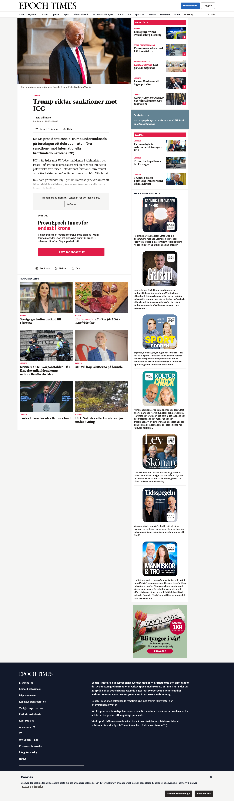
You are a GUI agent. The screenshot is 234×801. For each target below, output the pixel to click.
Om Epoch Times (28, 739)
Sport (66, 14)
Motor (177, 14)
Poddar (152, 14)
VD (20, 733)
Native (22, 758)
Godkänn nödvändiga (178, 793)
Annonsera (27, 727)
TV (129, 14)
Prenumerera (190, 5)
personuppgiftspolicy (32, 786)
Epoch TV (139, 14)
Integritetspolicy (28, 752)
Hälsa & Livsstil (80, 14)
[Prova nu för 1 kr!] (160, 631)
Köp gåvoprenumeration (32, 701)
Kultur (121, 14)
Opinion (56, 14)
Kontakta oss (26, 720)
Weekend (165, 14)
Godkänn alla (204, 793)
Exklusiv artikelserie (30, 714)
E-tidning (26, 682)
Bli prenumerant (28, 695)
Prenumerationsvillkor (31, 746)
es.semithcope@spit (144, 124)
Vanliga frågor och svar (31, 708)
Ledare (44, 14)
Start (21, 14)
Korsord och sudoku (30, 688)
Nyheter (32, 14)
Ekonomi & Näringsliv (103, 14)
